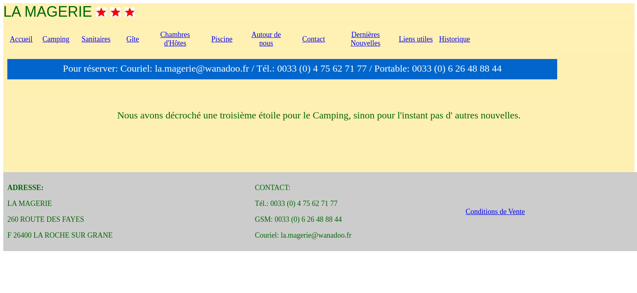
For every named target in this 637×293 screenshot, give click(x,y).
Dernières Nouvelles (365, 39)
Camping (55, 39)
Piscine (222, 39)
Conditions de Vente (495, 212)
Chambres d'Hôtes (175, 39)
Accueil (21, 39)
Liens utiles (416, 39)
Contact (313, 39)
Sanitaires (95, 39)
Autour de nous (266, 39)
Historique (454, 39)
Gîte (132, 39)
